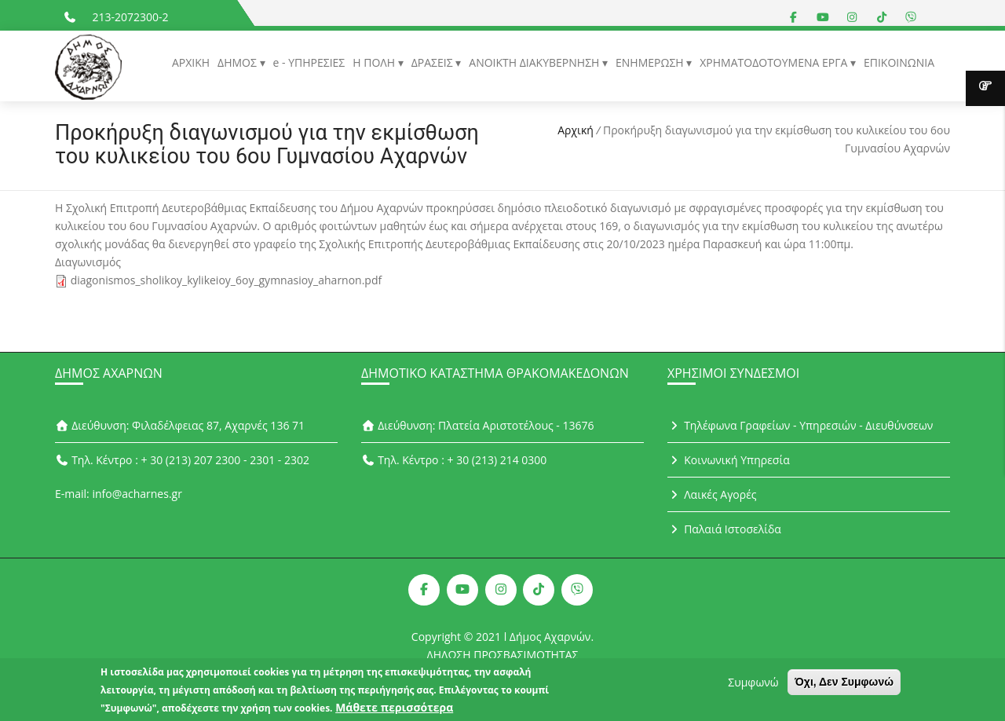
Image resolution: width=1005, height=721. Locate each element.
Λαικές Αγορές (712, 494)
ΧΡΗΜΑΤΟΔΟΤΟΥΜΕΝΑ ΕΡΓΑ (775, 62)
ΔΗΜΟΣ (238, 62)
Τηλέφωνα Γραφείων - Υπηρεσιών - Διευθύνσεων (800, 425)
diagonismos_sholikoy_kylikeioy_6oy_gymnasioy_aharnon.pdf (226, 280)
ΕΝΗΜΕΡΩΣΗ (651, 62)
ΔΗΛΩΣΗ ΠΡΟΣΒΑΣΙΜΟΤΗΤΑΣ (503, 654)
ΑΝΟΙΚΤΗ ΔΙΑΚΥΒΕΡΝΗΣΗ (535, 62)
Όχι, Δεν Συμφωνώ (844, 685)
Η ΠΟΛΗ (375, 62)
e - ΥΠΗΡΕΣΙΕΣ (309, 62)
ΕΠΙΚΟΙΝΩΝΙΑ (899, 62)
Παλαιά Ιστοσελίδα (724, 529)
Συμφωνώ (753, 686)
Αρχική (575, 130)
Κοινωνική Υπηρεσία (728, 459)
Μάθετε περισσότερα (394, 711)
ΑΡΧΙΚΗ (191, 62)
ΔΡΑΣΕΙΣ (433, 62)
